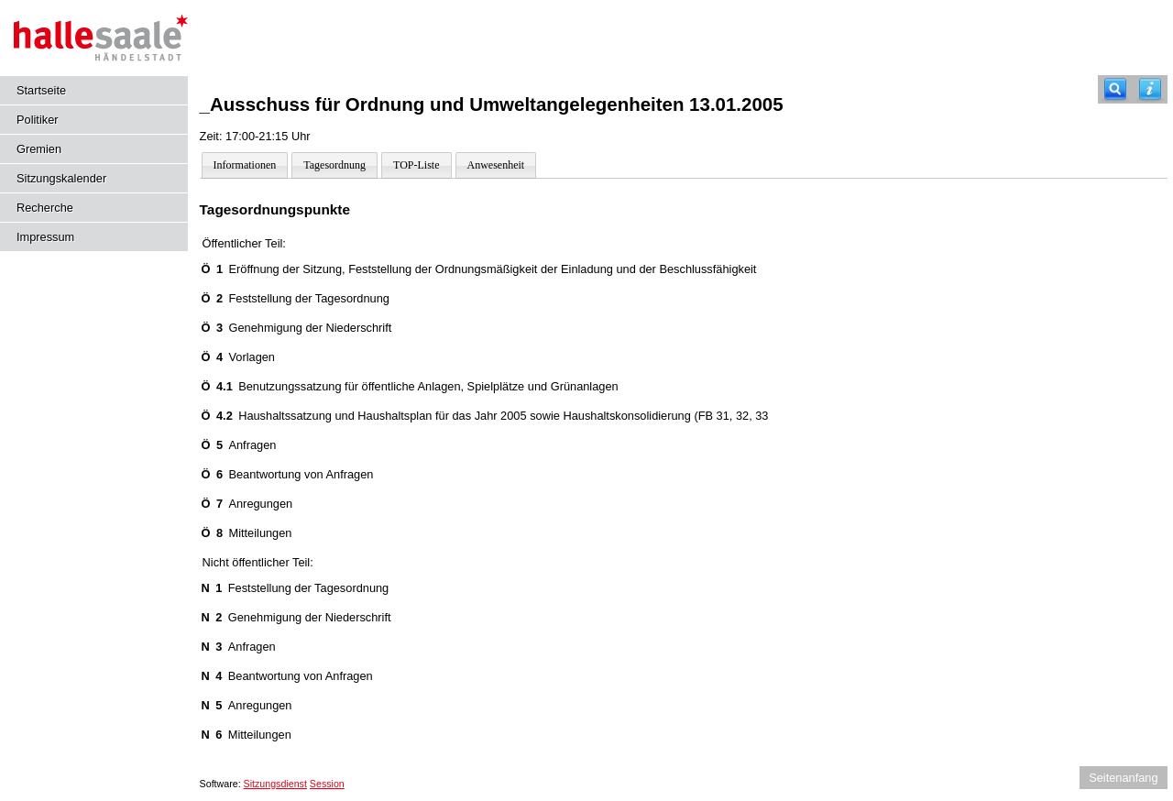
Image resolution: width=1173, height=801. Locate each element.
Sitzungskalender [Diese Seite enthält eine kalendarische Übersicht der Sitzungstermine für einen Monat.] (61, 178)
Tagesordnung (334, 165)
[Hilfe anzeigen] (1150, 89)
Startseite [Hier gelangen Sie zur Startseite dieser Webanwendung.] (41, 90)
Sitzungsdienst (275, 783)
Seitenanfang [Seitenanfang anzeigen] (1123, 778)
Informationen (245, 165)
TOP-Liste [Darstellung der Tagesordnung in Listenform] (416, 165)
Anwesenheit (496, 165)
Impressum (45, 237)
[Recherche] (1115, 89)
